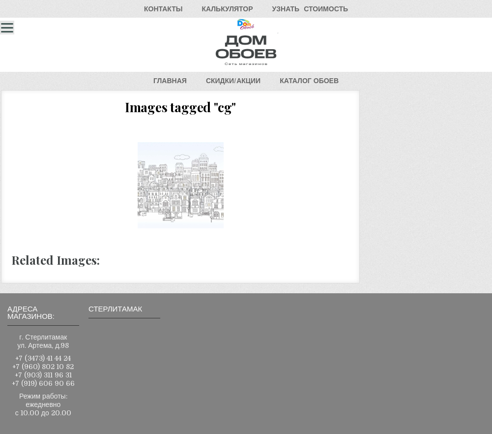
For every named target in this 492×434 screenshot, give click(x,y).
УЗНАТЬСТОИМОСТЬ (310, 9)
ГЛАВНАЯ (170, 81)
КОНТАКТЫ (163, 9)
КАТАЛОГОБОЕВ (309, 81)
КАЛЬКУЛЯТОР (227, 9)
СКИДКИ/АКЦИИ (233, 81)
